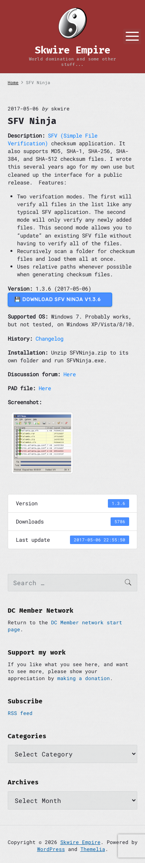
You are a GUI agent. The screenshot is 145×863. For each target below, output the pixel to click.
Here (69, 374)
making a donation (83, 678)
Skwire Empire (80, 842)
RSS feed (20, 713)
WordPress (51, 849)
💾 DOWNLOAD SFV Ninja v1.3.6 (60, 299)
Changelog (49, 338)
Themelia (92, 849)
